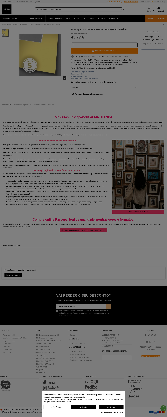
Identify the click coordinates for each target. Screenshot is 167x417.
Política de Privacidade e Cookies (112, 412)
